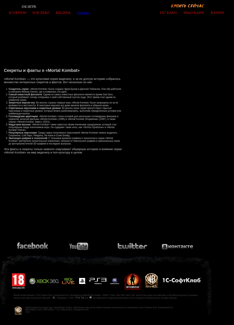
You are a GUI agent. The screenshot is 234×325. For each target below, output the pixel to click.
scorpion (17, 12)
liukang (168, 12)
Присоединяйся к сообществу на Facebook (33, 244)
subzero (41, 12)
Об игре (29, 6)
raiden (217, 12)
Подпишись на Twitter (132, 244)
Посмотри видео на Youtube (81, 245)
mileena (63, 12)
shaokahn (194, 12)
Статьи (83, 13)
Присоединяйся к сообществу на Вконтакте (177, 244)
